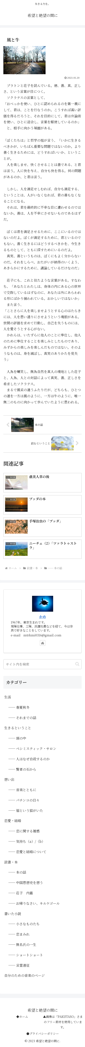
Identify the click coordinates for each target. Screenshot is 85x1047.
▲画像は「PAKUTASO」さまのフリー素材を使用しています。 (63, 1021)
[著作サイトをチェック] (42, 643)
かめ (42, 616)
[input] (42, 664)
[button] (77, 664)
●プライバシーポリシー (42, 1033)
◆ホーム (22, 1016)
